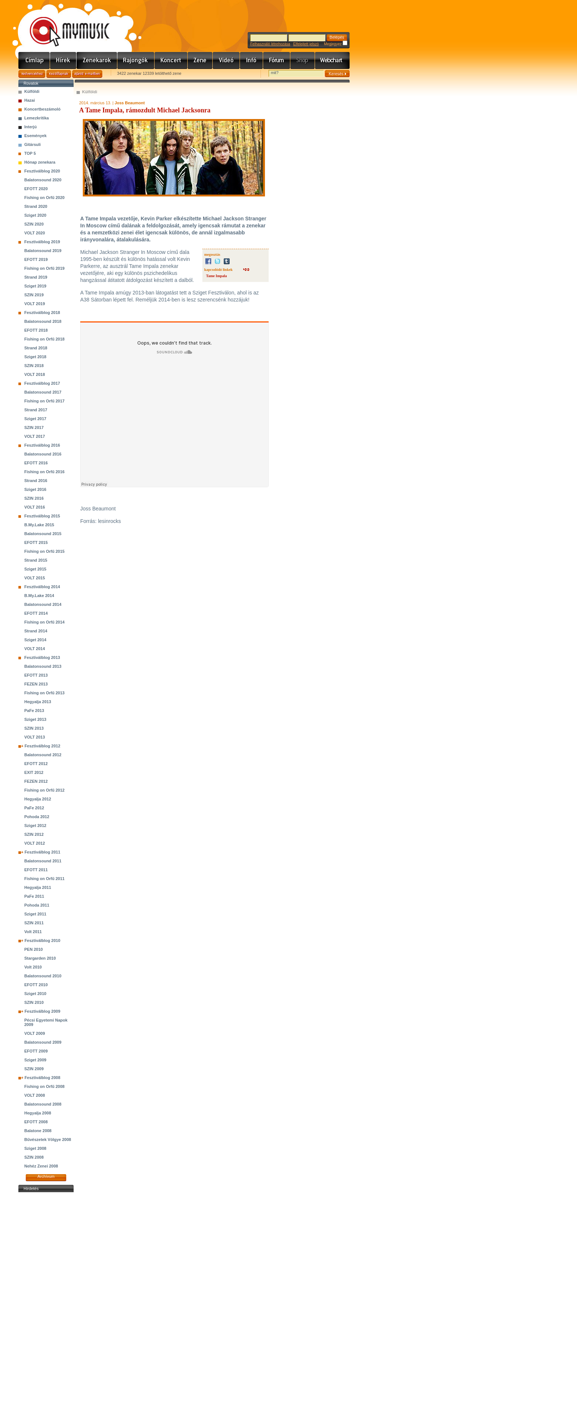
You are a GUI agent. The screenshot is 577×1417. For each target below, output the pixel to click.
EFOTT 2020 (36, 188)
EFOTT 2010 (36, 985)
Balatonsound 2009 (42, 1042)
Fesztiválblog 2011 (42, 852)
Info (251, 60)
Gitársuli (32, 144)
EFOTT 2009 (36, 1051)
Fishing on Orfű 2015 (44, 551)
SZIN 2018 (34, 365)
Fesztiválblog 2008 (42, 1077)
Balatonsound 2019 (42, 250)
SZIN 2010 (34, 1002)
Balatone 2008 (38, 1130)
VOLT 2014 (34, 648)
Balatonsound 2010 (42, 976)
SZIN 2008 (34, 1157)
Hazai (29, 100)
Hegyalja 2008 (37, 1113)
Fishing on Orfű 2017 (44, 401)
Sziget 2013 (35, 719)
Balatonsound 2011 (42, 861)
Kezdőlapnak (58, 74)
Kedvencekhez (31, 74)
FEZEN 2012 (36, 781)
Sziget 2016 (35, 489)
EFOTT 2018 (36, 330)
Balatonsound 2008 (42, 1104)
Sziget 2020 (35, 215)
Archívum (46, 1176)
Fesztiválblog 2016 (42, 445)
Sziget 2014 (35, 640)
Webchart (332, 60)
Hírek (63, 60)
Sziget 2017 (35, 418)
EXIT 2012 (33, 772)
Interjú (30, 127)
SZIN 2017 (34, 427)
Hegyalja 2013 (37, 701)
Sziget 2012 (35, 825)
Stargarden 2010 (40, 958)
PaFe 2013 (34, 710)
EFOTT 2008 (36, 1122)
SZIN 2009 (34, 1069)
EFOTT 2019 (36, 259)
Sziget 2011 (35, 914)
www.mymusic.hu (63, 24)
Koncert (171, 60)
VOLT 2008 (34, 1095)
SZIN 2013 (34, 728)
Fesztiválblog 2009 (42, 1011)
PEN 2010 (33, 949)
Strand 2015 (35, 560)
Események (35, 135)
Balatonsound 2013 (42, 666)
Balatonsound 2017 (42, 392)
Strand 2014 (35, 631)
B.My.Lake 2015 (39, 525)
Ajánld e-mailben (87, 74)
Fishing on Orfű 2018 (44, 339)
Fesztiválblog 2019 (42, 242)
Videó (226, 60)
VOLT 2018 (34, 374)
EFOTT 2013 (36, 675)
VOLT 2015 (34, 578)
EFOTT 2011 (36, 870)
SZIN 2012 (34, 834)
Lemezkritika (36, 118)
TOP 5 (30, 153)
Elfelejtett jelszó (306, 44)
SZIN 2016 (34, 498)
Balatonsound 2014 (42, 604)
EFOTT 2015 (36, 542)
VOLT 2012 (34, 843)
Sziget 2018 (35, 357)
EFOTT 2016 (36, 463)
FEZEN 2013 (36, 684)
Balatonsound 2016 (42, 454)
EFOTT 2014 (36, 613)
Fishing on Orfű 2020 (44, 197)
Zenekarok (97, 60)
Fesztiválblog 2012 (42, 746)
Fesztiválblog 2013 (42, 657)
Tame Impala (216, 276)
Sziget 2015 (35, 569)
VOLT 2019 (34, 303)
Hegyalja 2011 (37, 887)
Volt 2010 (33, 967)
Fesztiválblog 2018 (42, 312)
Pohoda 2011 (36, 905)
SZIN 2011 (34, 923)
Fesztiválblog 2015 (42, 516)
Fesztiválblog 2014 (42, 586)
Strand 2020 (35, 206)
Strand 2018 (35, 348)
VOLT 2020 (34, 233)
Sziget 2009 (35, 1060)
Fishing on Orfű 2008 (44, 1086)
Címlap (34, 60)
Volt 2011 (33, 931)
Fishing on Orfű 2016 (44, 472)
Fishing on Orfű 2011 (44, 878)
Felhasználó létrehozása (270, 44)
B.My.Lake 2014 (39, 595)
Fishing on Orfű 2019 (44, 268)
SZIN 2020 (34, 224)
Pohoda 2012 (36, 816)
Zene (200, 60)
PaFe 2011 (34, 896)
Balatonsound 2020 (42, 180)
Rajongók (136, 60)
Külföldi (31, 91)
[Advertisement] (46, 1304)
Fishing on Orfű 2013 (44, 693)
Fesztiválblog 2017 (42, 383)
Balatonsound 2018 (42, 321)
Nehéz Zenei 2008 (41, 1166)
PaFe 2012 (34, 808)
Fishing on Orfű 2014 (44, 622)
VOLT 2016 (34, 507)
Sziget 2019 (35, 286)
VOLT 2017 (34, 436)
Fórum (276, 60)
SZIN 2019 (34, 295)
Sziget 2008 (35, 1148)
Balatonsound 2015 (42, 533)
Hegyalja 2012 (37, 799)
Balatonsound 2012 (42, 755)
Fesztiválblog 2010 (42, 940)
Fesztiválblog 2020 (42, 171)
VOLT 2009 (34, 1033)
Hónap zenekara (39, 162)
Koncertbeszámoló (42, 109)
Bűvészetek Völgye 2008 (47, 1139)
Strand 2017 (35, 410)
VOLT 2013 (34, 737)
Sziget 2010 (35, 993)
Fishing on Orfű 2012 (44, 790)
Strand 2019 (35, 277)
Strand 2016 (35, 480)
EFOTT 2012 (36, 763)
